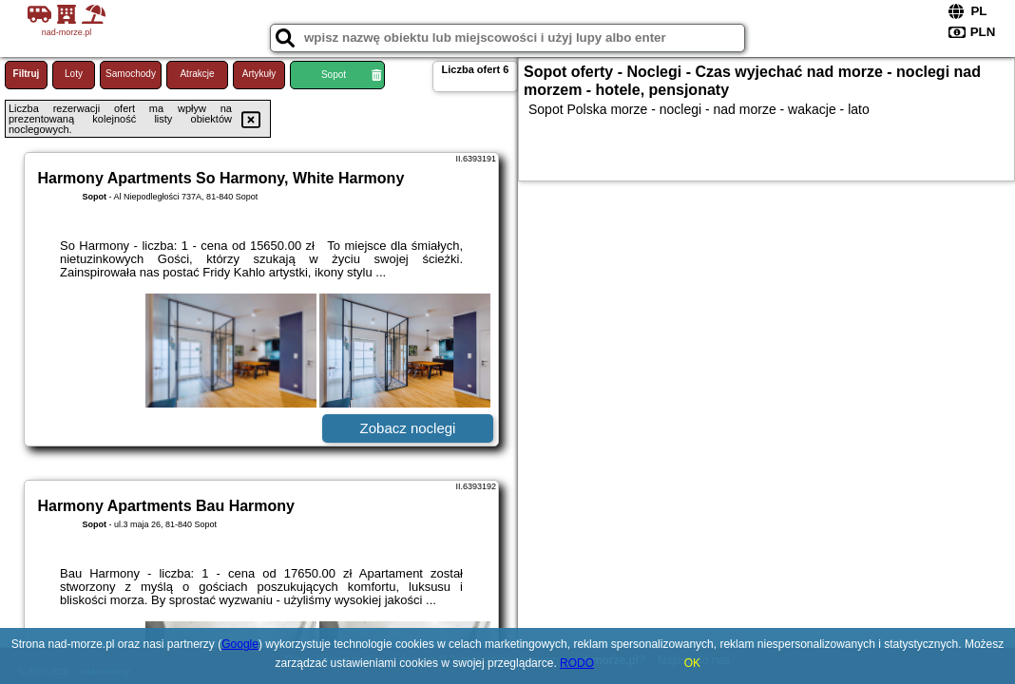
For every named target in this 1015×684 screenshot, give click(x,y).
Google (240, 644)
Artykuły (259, 73)
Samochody (130, 73)
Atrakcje (197, 73)
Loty (74, 73)
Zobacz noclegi (408, 428)
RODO (577, 663)
